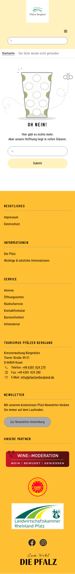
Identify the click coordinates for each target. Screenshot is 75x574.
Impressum (11, 217)
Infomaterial (12, 324)
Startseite (8, 53)
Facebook (32, 542)
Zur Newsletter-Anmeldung (27, 422)
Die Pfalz (10, 254)
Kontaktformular (14, 311)
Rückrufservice (13, 304)
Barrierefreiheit (14, 317)
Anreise (9, 290)
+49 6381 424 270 (34, 367)
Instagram (43, 542)
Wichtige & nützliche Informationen (26, 260)
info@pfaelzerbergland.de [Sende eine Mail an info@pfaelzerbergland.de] (37, 377)
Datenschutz (12, 224)
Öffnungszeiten (14, 297)
